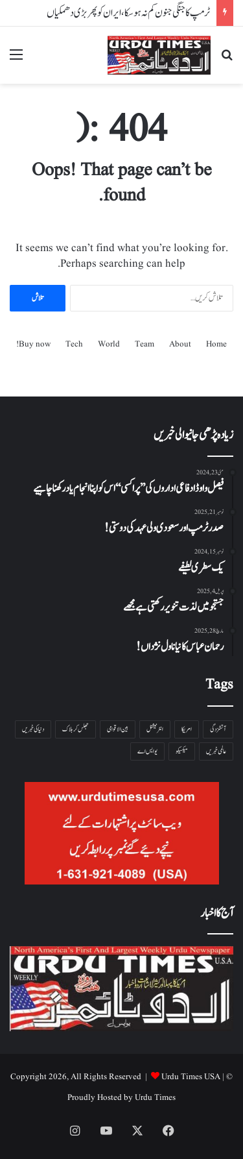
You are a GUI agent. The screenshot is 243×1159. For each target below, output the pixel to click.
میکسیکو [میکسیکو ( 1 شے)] (182, 751)
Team (144, 344)
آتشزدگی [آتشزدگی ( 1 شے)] (218, 729)
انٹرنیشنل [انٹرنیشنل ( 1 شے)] (154, 729)
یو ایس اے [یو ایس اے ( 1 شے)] (147, 751)
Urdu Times (155, 1098)
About (180, 344)
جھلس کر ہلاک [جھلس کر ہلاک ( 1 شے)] (75, 729)
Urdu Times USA (190, 1077)
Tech (74, 344)
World (109, 344)
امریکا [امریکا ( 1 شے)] (186, 729)
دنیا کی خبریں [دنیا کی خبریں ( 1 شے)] (33, 729)
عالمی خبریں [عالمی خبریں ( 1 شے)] (216, 751)
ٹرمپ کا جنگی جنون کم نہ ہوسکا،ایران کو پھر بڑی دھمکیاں (128, 13)
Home (216, 344)
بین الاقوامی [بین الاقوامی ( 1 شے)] (117, 729)
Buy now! (33, 344)
